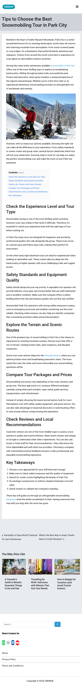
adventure (11, 499)
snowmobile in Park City (62, 65)
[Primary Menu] (77, 7)
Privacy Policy (9, 659)
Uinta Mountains (52, 355)
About (5, 653)
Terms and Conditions (12, 666)
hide (21, 173)
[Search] (57, 624)
